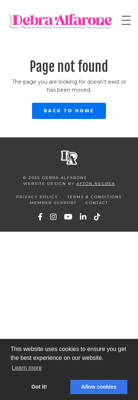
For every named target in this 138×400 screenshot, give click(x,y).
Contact (97, 202)
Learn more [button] (27, 368)
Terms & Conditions (94, 196)
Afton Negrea (96, 183)
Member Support (53, 202)
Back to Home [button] (69, 111)
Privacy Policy (37, 196)
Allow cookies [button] (99, 387)
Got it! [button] (39, 387)
